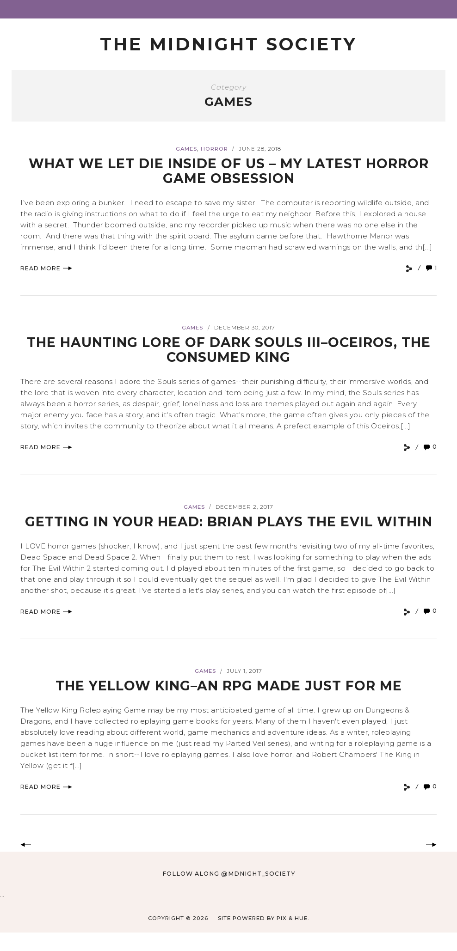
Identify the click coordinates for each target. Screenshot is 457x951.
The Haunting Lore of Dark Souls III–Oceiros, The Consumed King (228, 350)
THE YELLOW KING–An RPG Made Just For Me (228, 700)
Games (186, 149)
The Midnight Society (228, 44)
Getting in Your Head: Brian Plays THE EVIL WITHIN (228, 528)
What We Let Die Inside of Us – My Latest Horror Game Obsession (229, 171)
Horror (214, 149)
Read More (46, 268)
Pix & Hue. (293, 933)
